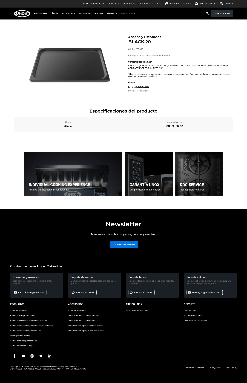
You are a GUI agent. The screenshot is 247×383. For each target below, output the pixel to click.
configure (153, 76)
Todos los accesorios (77, 310)
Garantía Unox (190, 310)
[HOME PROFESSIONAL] (23, 13)
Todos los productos (18, 310)
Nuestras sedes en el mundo (138, 310)
